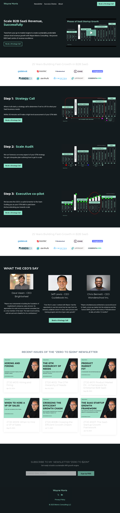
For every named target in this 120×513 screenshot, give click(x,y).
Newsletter (38, 4)
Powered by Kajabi (60, 508)
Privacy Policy (60, 500)
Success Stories (50, 4)
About (60, 4)
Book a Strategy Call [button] (106, 4)
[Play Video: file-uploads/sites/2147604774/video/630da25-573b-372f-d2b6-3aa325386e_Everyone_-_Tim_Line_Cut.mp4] (91, 33)
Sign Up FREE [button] (86, 479)
